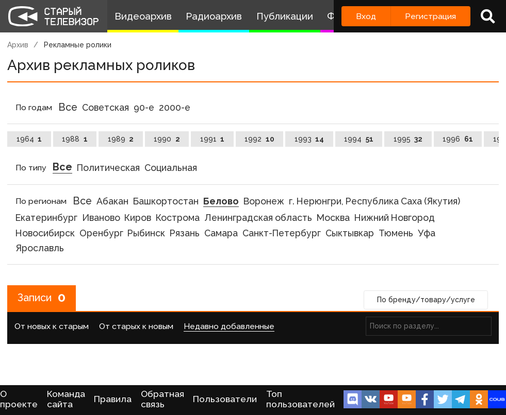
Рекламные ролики (77, 45)
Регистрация (430, 16)
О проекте (19, 399)
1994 (358, 139)
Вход (366, 16)
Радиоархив (214, 16)
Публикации (284, 16)
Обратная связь (162, 399)
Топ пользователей (300, 399)
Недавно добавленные (229, 326)
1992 (259, 139)
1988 (75, 139)
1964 (29, 139)
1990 (167, 139)
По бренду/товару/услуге (426, 300)
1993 (309, 139)
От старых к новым (136, 326)
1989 (121, 139)
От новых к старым (51, 326)
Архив (17, 45)
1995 (408, 139)
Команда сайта (66, 399)
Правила (113, 399)
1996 (458, 139)
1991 (212, 139)
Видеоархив (143, 16)
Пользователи (225, 399)
